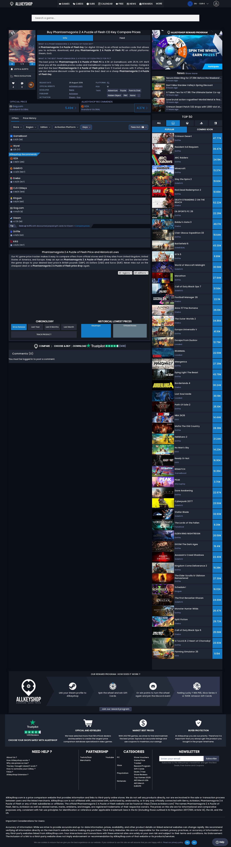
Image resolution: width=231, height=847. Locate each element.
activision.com (75, 86)
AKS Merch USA (141, 780)
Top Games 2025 (142, 777)
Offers (15, 118)
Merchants (85, 760)
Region (29, 127)
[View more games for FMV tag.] (126, 96)
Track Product (43, 338)
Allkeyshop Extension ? (17, 774)
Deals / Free (139, 771)
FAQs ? (9, 771)
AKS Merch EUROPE (139, 785)
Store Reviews (140, 774)
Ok (187, 842)
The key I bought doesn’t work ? (21, 766)
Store (16, 127)
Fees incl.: (137, 127)
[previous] (12, 64)
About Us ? (11, 757)
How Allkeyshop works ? (18, 760)
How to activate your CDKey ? (21, 768)
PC (118, 757)
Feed (122, 37)
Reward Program (142, 766)
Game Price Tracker (139, 762)
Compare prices (82, 229)
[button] (105, 138)
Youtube (110, 757)
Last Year (35, 330)
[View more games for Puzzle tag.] (123, 91)
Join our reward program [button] (115, 709)
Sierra (71, 90)
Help (220, 842)
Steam (72, 97)
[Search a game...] (115, 18)
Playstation (122, 773)
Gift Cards (139, 768)
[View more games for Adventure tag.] (113, 91)
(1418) (106, 349)
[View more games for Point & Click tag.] (135, 91)
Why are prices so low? (17, 763)
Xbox (119, 765)
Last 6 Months (52, 330)
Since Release (19, 330)
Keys (85, 127)
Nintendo (121, 781)
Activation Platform (65, 127)
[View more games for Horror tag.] (133, 96)
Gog (78, 97)
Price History (29, 118)
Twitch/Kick (85, 757)
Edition (44, 127)
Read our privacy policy (173, 842)
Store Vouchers (141, 757)
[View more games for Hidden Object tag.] (114, 96)
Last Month (69, 330)
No (194, 842)
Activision (73, 93)
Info (65, 37)
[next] (32, 64)
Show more (191, 73)
